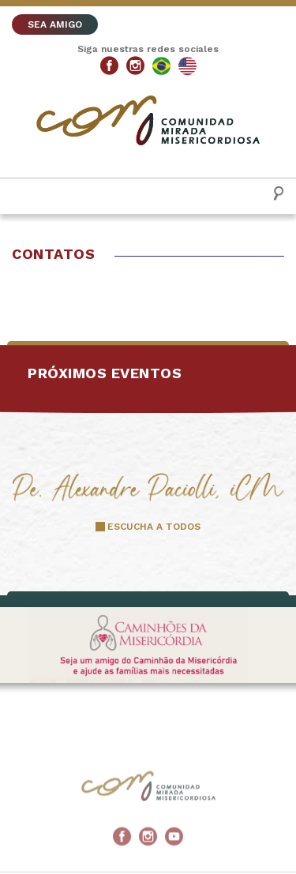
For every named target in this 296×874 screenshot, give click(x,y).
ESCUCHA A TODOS (153, 526)
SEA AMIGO (55, 24)
